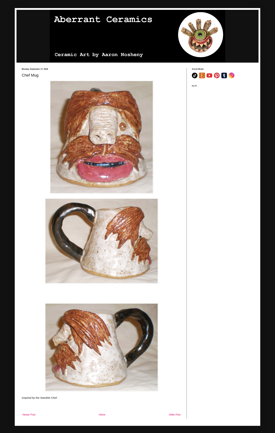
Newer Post (29, 414)
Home (102, 414)
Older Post (174, 414)
